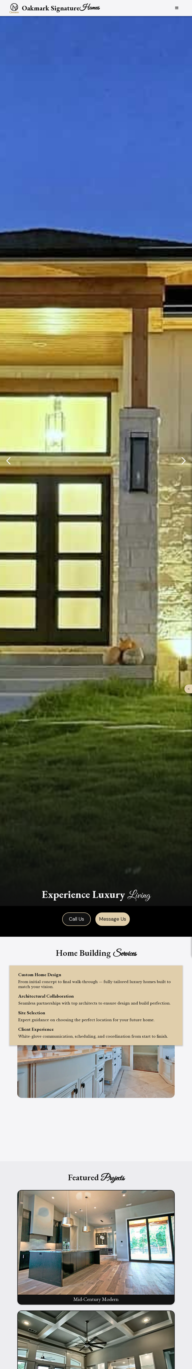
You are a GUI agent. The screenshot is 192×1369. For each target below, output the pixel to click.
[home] (54, 8)
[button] (176, 8)
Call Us (76, 919)
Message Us (112, 919)
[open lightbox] (95, 1247)
